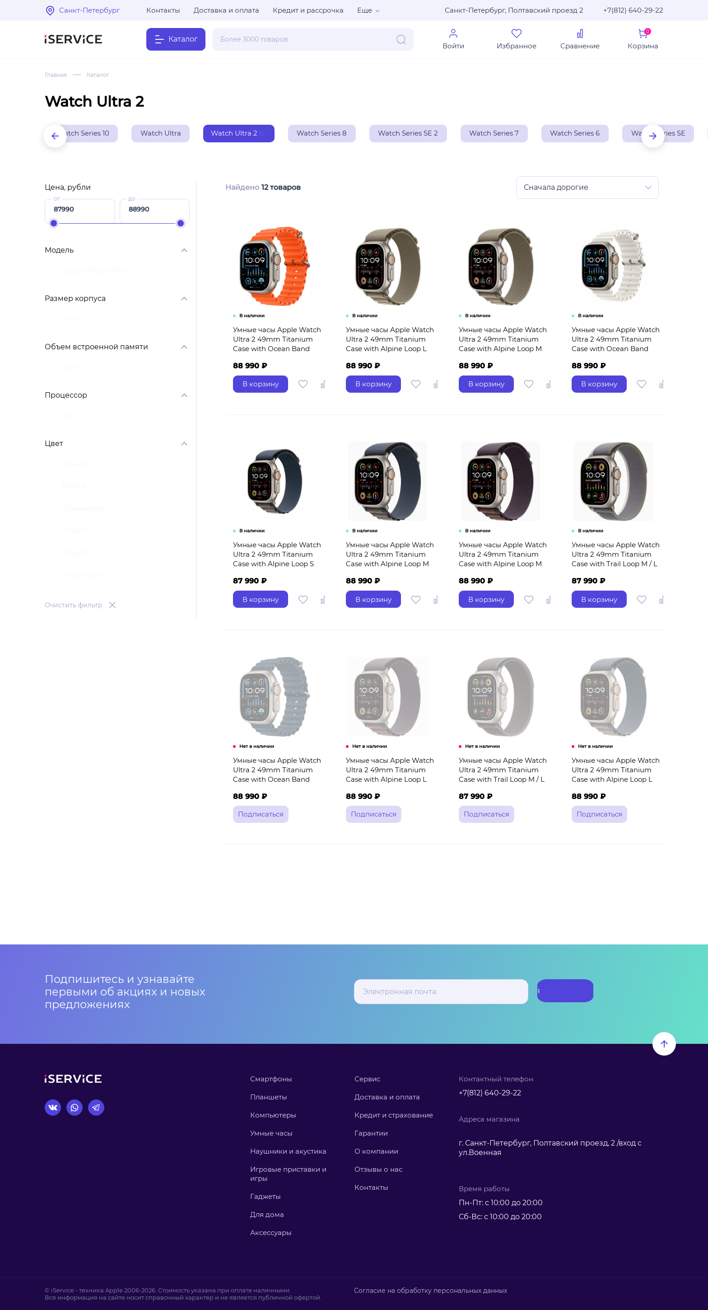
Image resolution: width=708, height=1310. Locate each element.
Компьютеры (273, 1115)
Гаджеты (265, 1197)
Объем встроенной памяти (96, 348)
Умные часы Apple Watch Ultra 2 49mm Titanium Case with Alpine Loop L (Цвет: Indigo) (388, 800)
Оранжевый (83, 510)
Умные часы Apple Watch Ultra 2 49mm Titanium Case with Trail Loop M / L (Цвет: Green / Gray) (613, 577)
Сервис (367, 1079)
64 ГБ (72, 369)
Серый (74, 532)
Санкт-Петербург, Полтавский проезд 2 (514, 10)
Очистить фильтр (73, 607)
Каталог (103, 74)
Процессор (66, 397)
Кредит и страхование (393, 1115)
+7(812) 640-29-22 (633, 10)
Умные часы (271, 1133)
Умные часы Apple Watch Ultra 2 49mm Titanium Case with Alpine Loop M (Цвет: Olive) (500, 354)
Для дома (267, 1215)
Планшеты (268, 1097)
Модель (59, 252)
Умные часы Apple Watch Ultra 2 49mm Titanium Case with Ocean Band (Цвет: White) (613, 354)
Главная (57, 74)
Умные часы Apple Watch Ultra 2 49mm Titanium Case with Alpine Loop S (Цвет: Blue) (275, 577)
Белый (73, 488)
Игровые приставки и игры (288, 1174)
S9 (66, 417)
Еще (364, 10)
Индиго (75, 554)
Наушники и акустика (288, 1151)
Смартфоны (271, 1079)
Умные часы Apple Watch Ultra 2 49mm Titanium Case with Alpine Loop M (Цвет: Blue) (388, 577)
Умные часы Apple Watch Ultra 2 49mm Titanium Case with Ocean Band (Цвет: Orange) (275, 354)
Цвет (54, 445)
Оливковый (82, 576)
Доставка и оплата (226, 10)
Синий (73, 465)
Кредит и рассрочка (308, 10)
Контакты (163, 10)
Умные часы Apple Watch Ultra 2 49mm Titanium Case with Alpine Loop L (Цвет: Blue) (613, 800)
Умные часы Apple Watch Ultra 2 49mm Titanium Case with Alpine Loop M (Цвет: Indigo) (500, 577)
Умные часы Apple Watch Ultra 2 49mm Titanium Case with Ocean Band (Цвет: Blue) (275, 800)
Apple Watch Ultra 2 (96, 272)
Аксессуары (271, 1233)
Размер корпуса (75, 300)
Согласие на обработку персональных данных (425, 1290)
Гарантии (371, 1133)
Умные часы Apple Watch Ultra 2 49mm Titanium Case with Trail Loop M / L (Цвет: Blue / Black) (500, 800)
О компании (376, 1151)
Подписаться (557, 991)
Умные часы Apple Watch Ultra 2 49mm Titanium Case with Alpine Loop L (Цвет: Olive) (388, 354)
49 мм (73, 320)
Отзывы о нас (378, 1169)
